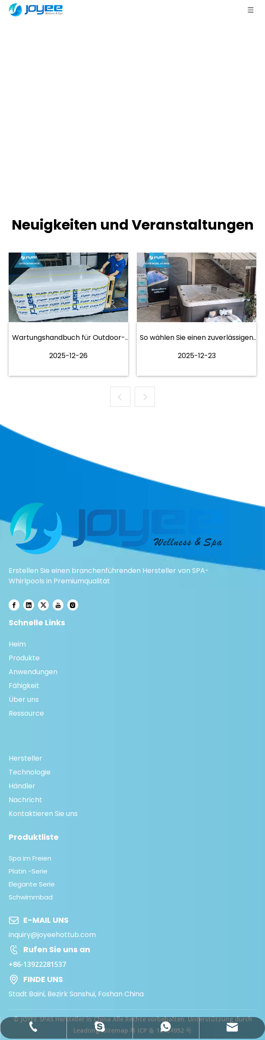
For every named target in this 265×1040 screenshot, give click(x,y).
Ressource (26, 713)
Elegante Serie (32, 884)
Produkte (24, 658)
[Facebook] (14, 605)
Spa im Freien (30, 858)
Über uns (24, 699)
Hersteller (25, 758)
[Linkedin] (28, 605)
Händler (22, 786)
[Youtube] (58, 605)
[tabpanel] (68, 314)
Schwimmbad (31, 897)
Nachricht (25, 800)
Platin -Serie (28, 871)
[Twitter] (43, 605)
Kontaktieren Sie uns (43, 814)
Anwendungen (33, 672)
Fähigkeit (24, 686)
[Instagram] (72, 605)
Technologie (29, 772)
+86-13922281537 (37, 964)
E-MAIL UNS (46, 920)
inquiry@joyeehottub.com (52, 935)
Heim (17, 644)
